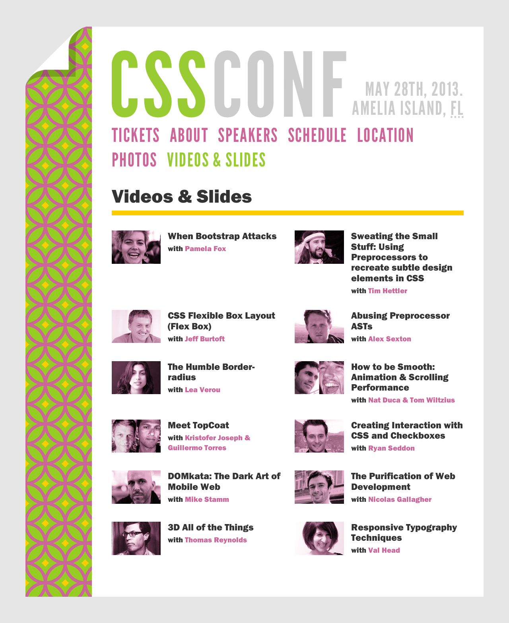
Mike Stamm (207, 499)
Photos (134, 159)
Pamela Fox (205, 248)
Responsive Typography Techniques (404, 532)
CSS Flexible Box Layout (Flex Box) (221, 320)
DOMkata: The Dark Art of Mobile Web (224, 481)
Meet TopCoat (198, 425)
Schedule (318, 135)
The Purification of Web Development (403, 481)
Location (385, 135)
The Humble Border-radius (211, 371)
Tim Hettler (387, 290)
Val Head (384, 550)
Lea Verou (202, 389)
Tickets (136, 135)
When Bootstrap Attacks (222, 236)
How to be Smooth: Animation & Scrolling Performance (400, 376)
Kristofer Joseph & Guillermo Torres (209, 442)
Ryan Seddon (391, 448)
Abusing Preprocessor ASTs (400, 320)
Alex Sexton (389, 338)
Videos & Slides (216, 159)
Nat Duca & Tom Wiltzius (411, 399)
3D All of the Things (211, 527)
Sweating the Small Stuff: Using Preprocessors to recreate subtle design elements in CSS (402, 257)
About (189, 135)
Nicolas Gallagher (399, 499)
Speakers (248, 135)
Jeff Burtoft (205, 338)
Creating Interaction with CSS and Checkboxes (407, 430)
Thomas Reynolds (216, 539)
